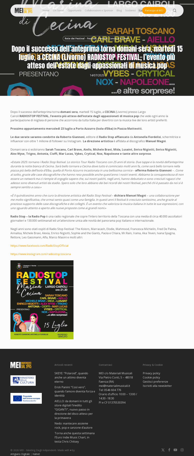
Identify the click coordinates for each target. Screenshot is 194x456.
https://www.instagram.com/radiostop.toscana (40, 254)
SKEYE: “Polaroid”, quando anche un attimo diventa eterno (71, 377)
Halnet (36, 454)
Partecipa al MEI (154, 10)
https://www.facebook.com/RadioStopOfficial (39, 246)
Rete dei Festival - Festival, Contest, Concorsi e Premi (97, 38)
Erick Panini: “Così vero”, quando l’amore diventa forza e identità (75, 391)
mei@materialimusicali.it (114, 386)
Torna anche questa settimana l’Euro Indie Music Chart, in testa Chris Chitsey (75, 437)
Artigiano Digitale (20, 454)
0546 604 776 (112, 390)
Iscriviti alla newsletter (157, 386)
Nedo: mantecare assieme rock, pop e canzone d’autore (73, 425)
